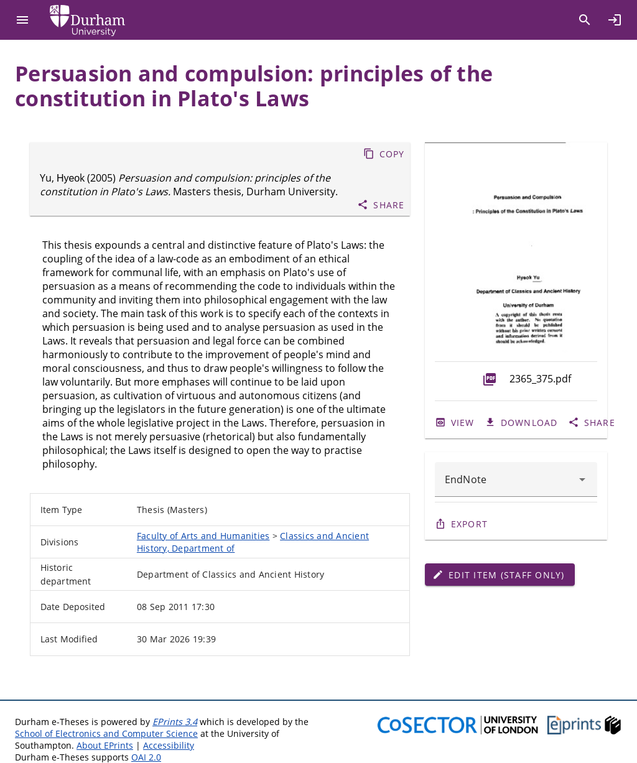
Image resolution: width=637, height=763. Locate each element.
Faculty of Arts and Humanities (203, 536)
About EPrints (105, 745)
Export (469, 524)
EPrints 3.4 (174, 722)
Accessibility (168, 745)
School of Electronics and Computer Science (106, 733)
